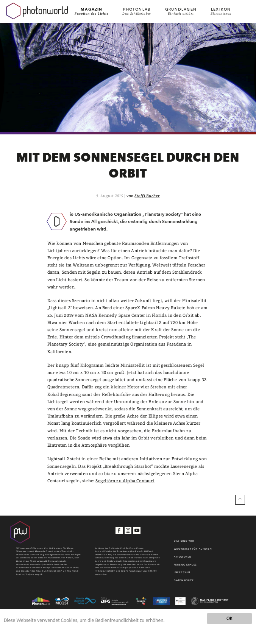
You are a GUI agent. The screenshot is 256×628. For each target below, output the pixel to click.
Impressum (182, 572)
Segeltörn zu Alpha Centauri (124, 480)
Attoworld (182, 556)
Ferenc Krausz (185, 564)
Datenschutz (184, 580)
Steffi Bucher (146, 195)
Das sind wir (184, 540)
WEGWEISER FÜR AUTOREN (193, 548)
